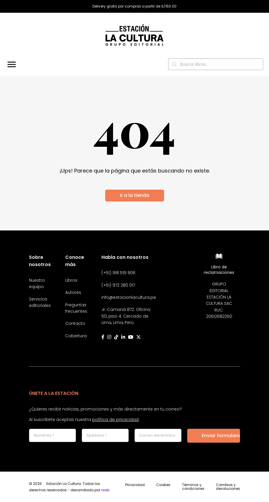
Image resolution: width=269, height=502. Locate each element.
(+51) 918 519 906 (118, 273)
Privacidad (135, 485)
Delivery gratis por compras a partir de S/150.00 (134, 6)
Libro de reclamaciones (219, 269)
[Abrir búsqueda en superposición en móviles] (215, 64)
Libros (71, 280)
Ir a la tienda (134, 195)
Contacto (75, 323)
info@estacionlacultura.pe (128, 297)
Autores (73, 292)
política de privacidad (115, 419)
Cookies (163, 485)
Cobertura (76, 336)
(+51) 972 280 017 (118, 285)
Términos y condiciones (193, 487)
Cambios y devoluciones (228, 487)
